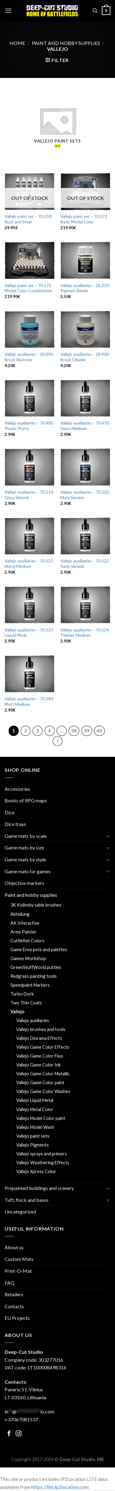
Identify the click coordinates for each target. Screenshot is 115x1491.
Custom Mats (19, 1259)
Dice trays (15, 824)
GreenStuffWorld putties (35, 967)
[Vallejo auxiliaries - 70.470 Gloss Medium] (85, 398)
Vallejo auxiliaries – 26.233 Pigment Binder (84, 288)
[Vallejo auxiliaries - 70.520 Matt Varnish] (85, 467)
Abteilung (19, 914)
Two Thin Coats (26, 1002)
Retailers (14, 1294)
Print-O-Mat (18, 1271)
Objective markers (24, 883)
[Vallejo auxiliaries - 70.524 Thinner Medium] (85, 605)
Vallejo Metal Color (34, 1109)
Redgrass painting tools (33, 976)
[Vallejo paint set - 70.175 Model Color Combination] (30, 260)
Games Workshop (28, 958)
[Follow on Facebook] (9, 1434)
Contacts (14, 1306)
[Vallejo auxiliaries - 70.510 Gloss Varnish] (30, 467)
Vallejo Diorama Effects (39, 1038)
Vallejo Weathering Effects (42, 1162)
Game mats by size (24, 847)
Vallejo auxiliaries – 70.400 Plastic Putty (29, 426)
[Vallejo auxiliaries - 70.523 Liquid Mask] (30, 605)
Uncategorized (20, 1211)
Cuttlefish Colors (27, 940)
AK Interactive (24, 923)
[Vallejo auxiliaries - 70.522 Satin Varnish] (85, 536)
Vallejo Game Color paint (40, 1082)
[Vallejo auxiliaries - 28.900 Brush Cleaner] (85, 329)
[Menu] (8, 10)
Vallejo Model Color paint (40, 1118)
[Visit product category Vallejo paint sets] (57, 125)
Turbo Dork (22, 993)
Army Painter (23, 931)
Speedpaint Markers (30, 985)
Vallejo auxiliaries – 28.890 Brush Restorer (29, 357)
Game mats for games (28, 871)
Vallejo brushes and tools (40, 1029)
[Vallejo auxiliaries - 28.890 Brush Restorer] (30, 329)
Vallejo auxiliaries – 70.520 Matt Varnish (84, 495)
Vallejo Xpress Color (36, 1171)
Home (17, 43)
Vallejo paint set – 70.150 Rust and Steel (28, 219)
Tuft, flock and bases (26, 1200)
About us (14, 1247)
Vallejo (17, 1011)
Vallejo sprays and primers (41, 1153)
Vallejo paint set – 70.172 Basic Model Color (83, 219)
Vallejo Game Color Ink (38, 1064)
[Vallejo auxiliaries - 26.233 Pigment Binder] (85, 260)
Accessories (17, 789)
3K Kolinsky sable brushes (35, 904)
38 (74, 730)
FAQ (9, 1283)
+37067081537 (21, 1419)
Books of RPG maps (26, 800)
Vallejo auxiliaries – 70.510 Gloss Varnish (29, 495)
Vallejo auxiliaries (32, 1020)
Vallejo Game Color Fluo (39, 1055)
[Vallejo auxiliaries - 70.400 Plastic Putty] (30, 398)
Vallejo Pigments (32, 1144)
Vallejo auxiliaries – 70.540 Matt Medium (29, 701)
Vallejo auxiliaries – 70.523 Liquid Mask (29, 633)
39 (87, 730)
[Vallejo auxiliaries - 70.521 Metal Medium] (30, 536)
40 (99, 730)
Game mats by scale (26, 836)
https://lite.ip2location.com (60, 1487)
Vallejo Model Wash (35, 1127)
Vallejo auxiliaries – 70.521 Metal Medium (29, 563)
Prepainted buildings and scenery (39, 1188)
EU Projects (17, 1318)
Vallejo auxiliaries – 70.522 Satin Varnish (84, 563)
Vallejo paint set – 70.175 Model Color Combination (28, 288)
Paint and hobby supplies (66, 43)
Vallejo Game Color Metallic (43, 1073)
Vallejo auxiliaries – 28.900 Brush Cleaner (84, 357)
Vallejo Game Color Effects (42, 1047)
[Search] (95, 11)
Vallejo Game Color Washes (43, 1091)
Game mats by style (25, 859)
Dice (9, 812)
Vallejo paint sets (32, 1136)
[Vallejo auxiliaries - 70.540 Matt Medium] (30, 674)
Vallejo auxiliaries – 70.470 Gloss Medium (84, 426)
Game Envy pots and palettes (38, 949)
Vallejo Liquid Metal (34, 1100)
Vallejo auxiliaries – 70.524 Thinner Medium (84, 633)
